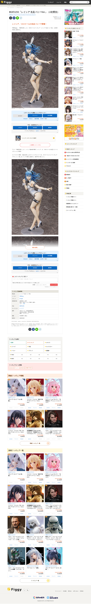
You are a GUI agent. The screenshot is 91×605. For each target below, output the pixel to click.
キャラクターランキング (72, 171)
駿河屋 (49, 127)
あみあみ (35, 127)
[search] (87, 2)
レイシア (23, 5)
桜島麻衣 (68, 174)
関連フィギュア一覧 (35, 443)
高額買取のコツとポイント (72, 203)
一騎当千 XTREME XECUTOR (72, 155)
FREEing (21, 296)
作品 (29, 346)
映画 (47, 428)
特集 (65, 2)
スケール (54, 397)
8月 (56, 354)
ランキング (30, 342)
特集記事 (68, 193)
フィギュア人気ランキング (72, 28)
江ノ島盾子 (68, 178)
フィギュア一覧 (35, 580)
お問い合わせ (75, 591)
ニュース (59, 2)
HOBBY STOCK (29, 367)
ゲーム (13, 397)
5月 (30, 354)
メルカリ (20, 127)
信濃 (67, 181)
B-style (21, 298)
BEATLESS (18, 5)
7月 (48, 354)
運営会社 (70, 591)
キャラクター (48, 346)
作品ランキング (69, 149)
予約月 (12, 354)
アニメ (32, 397)
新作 (11, 342)
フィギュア (51, 2)
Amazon (25, 118)
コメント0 (59, 16)
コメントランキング (71, 144)
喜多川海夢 (68, 184)
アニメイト (35, 115)
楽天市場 (37, 118)
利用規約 (81, 591)
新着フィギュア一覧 (16, 450)
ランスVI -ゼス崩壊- (70, 162)
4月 (22, 354)
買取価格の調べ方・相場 (71, 207)
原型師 (47, 350)
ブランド (30, 350)
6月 (39, 354)
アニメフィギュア (21, 14)
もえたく (38, 130)
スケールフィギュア (31, 14)
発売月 (12, 358)
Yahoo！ (31, 118)
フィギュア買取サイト (71, 200)
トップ (9, 5)
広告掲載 (64, 591)
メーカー (12, 350)
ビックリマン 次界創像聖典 (72, 159)
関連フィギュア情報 (16, 376)
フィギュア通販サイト (71, 196)
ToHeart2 (68, 166)
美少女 (10, 397)
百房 (24, 303)
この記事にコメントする (35, 145)
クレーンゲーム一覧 (70, 210)
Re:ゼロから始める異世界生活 (73, 152)
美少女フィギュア (13, 14)
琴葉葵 (67, 188)
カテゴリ (47, 342)
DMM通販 (50, 115)
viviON (41, 118)
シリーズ (12, 346)
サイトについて (58, 591)
